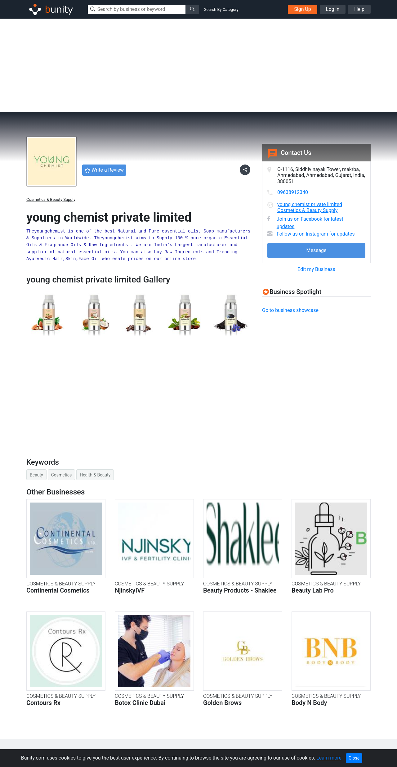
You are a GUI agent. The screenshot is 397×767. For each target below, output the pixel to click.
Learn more (328, 758)
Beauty (36, 474)
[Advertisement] (198, 65)
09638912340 (292, 192)
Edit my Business (316, 269)
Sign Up (302, 9)
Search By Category (221, 9)
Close (354, 758)
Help (359, 9)
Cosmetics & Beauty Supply (50, 199)
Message (316, 250)
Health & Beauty (95, 474)
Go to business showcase (290, 310)
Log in (332, 9)
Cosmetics (61, 474)
